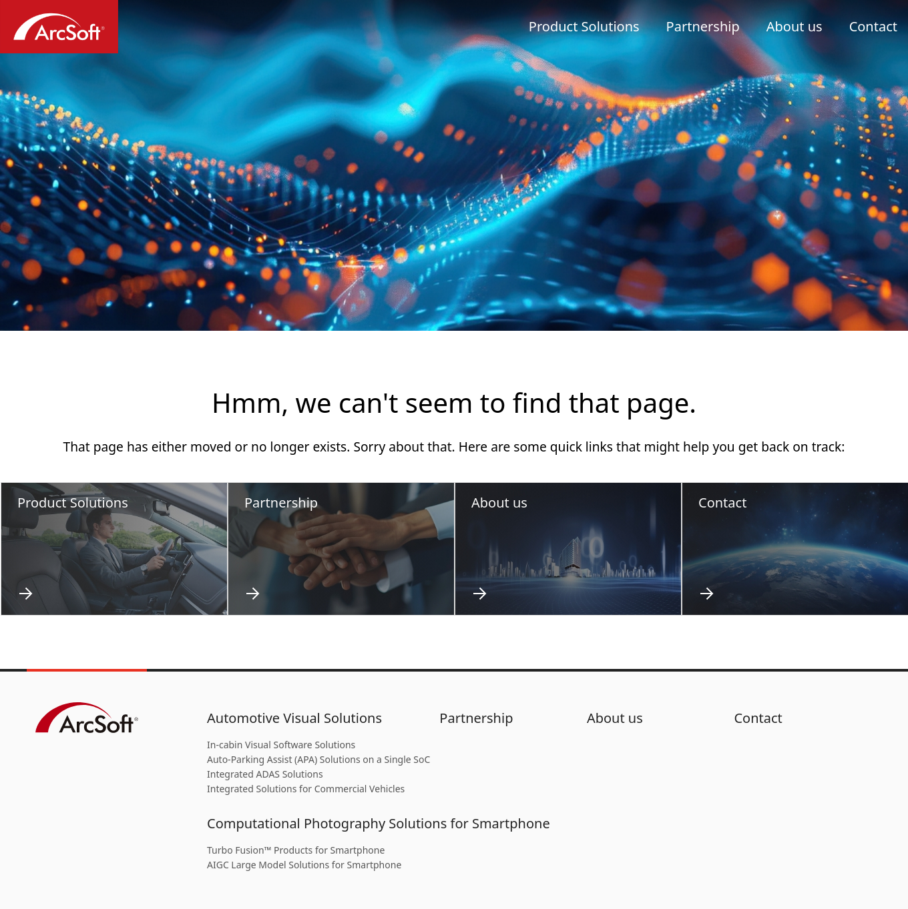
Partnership (703, 26)
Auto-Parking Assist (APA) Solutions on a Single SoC (318, 759)
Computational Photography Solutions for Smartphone (378, 823)
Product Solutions (584, 26)
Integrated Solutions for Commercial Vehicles (306, 788)
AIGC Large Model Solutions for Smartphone (304, 864)
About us (794, 26)
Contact (873, 26)
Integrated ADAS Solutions (265, 774)
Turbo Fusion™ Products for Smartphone (296, 850)
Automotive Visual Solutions (294, 718)
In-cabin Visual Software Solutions (281, 744)
